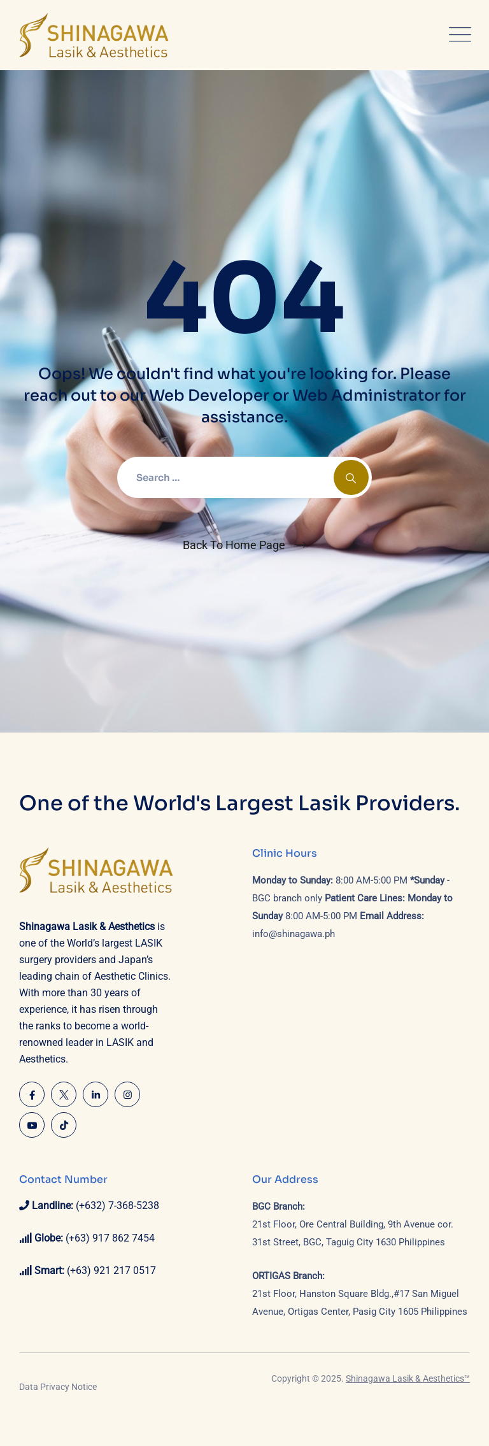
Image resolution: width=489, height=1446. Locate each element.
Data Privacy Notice (58, 1387)
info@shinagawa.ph (293, 934)
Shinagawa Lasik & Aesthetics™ (408, 1378)
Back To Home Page (234, 545)
